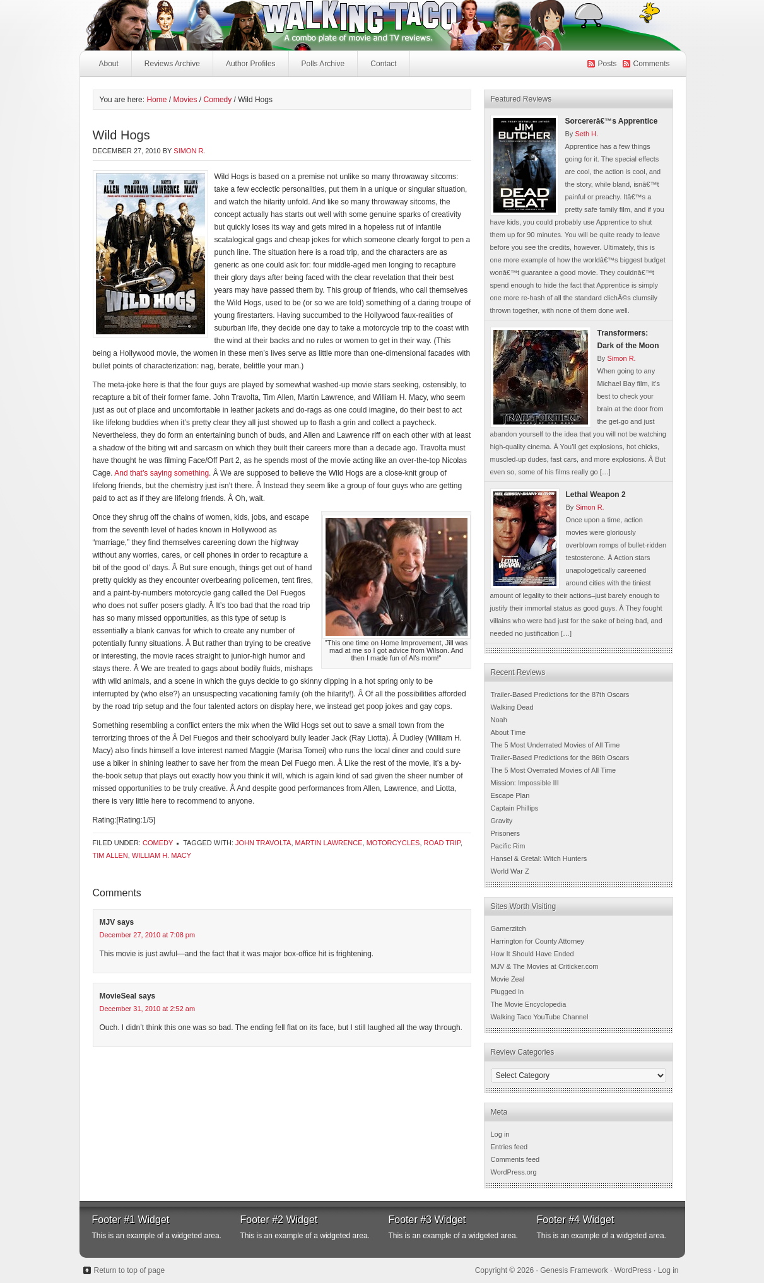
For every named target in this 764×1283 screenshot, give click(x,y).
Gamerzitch (508, 928)
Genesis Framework (574, 1270)
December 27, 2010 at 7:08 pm (148, 935)
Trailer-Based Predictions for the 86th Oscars (560, 757)
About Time (508, 732)
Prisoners (505, 833)
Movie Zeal (508, 979)
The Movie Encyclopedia (529, 1004)
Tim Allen (110, 855)
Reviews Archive (172, 63)
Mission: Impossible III (525, 783)
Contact (383, 63)
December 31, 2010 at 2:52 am (148, 1008)
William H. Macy (161, 855)
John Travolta (263, 843)
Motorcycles (393, 843)
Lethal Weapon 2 (596, 494)
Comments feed (515, 1159)
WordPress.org (514, 1172)
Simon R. (189, 151)
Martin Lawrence (329, 843)
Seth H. (586, 134)
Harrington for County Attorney (538, 941)
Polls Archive (323, 63)
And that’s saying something (161, 473)
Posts (606, 63)
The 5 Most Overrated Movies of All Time (553, 770)
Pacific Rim (508, 846)
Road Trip (442, 843)
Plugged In (507, 991)
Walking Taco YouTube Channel (540, 1017)
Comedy (158, 843)
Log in (500, 1134)
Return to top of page (129, 1270)
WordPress (633, 1270)
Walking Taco (287, 25)
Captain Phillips (515, 808)
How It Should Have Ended (532, 954)
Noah (499, 720)
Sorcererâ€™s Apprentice (611, 121)
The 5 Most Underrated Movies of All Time (555, 745)
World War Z (510, 871)
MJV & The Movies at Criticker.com (545, 966)
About (109, 63)
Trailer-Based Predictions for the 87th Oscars (560, 694)
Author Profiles (249, 67)
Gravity (502, 820)
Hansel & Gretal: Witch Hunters (539, 858)
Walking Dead (512, 707)
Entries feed (509, 1147)
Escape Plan (510, 795)
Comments (651, 63)
